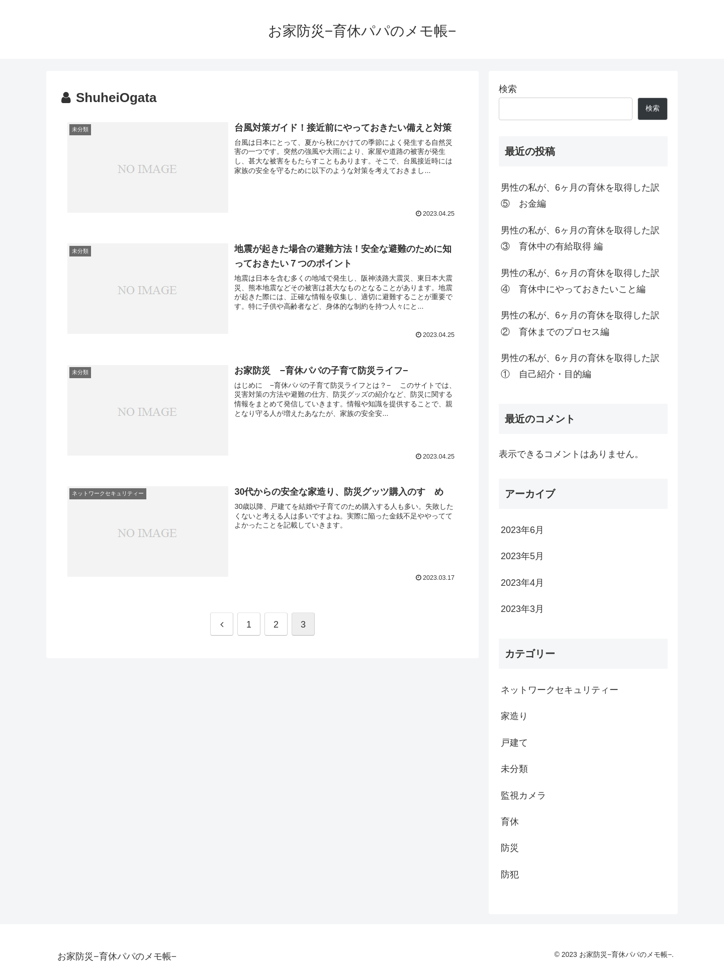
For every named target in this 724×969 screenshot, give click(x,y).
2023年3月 (522, 609)
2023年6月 (522, 530)
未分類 (514, 769)
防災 (510, 848)
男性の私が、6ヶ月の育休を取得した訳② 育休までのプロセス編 (580, 323)
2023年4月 (522, 583)
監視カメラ (523, 795)
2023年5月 (522, 556)
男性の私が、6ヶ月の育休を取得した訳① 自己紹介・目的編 (580, 366)
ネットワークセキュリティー (559, 690)
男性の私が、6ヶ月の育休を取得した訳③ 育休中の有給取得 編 (580, 238)
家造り (514, 716)
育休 (510, 822)
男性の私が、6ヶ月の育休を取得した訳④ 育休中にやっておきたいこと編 (580, 281)
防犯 (510, 874)
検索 (508, 89)
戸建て (514, 743)
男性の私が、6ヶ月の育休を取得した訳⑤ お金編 (580, 196)
